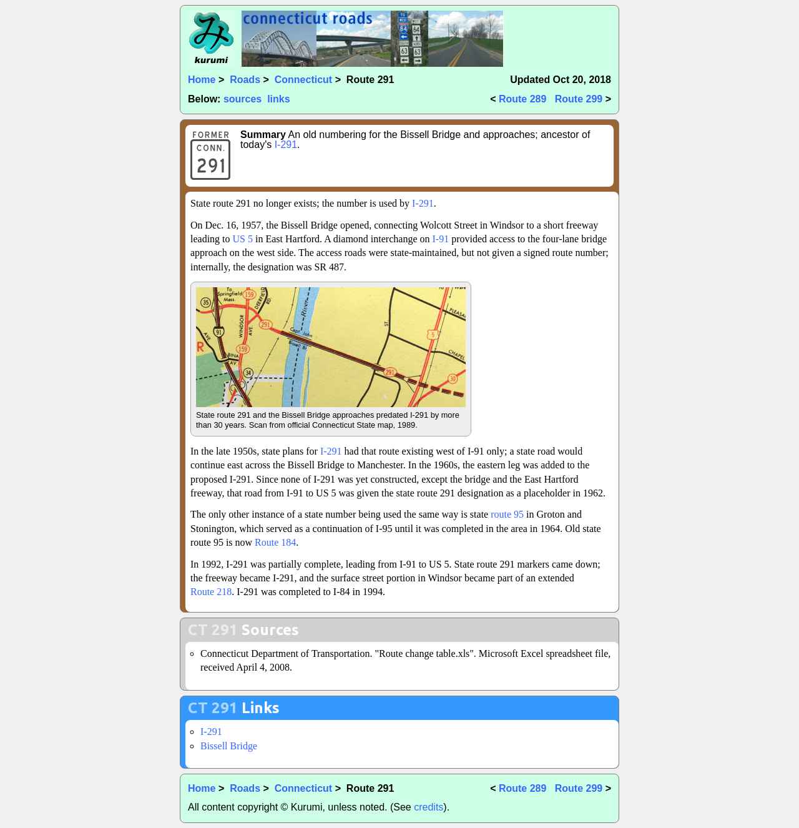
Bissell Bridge (228, 746)
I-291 (286, 144)
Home (201, 79)
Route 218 (211, 591)
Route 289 (522, 99)
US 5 (243, 239)
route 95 (507, 514)
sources (242, 99)
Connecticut (303, 79)
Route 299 (578, 99)
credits (428, 807)
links (278, 99)
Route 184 (275, 542)
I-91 (440, 239)
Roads (245, 79)
